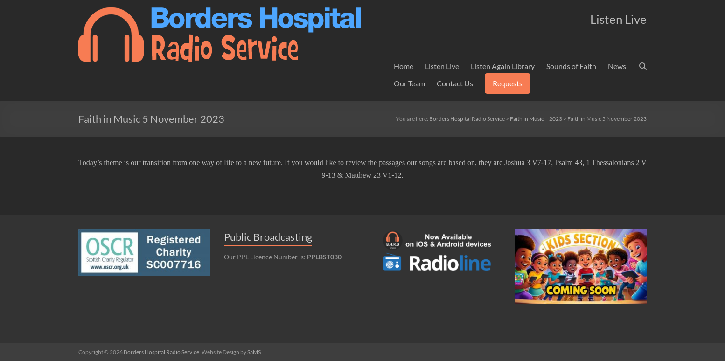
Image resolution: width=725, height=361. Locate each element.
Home (403, 66)
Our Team (409, 83)
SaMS (254, 351)
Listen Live (442, 66)
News (617, 66)
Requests (508, 83)
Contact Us (455, 83)
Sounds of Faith (571, 66)
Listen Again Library (503, 66)
